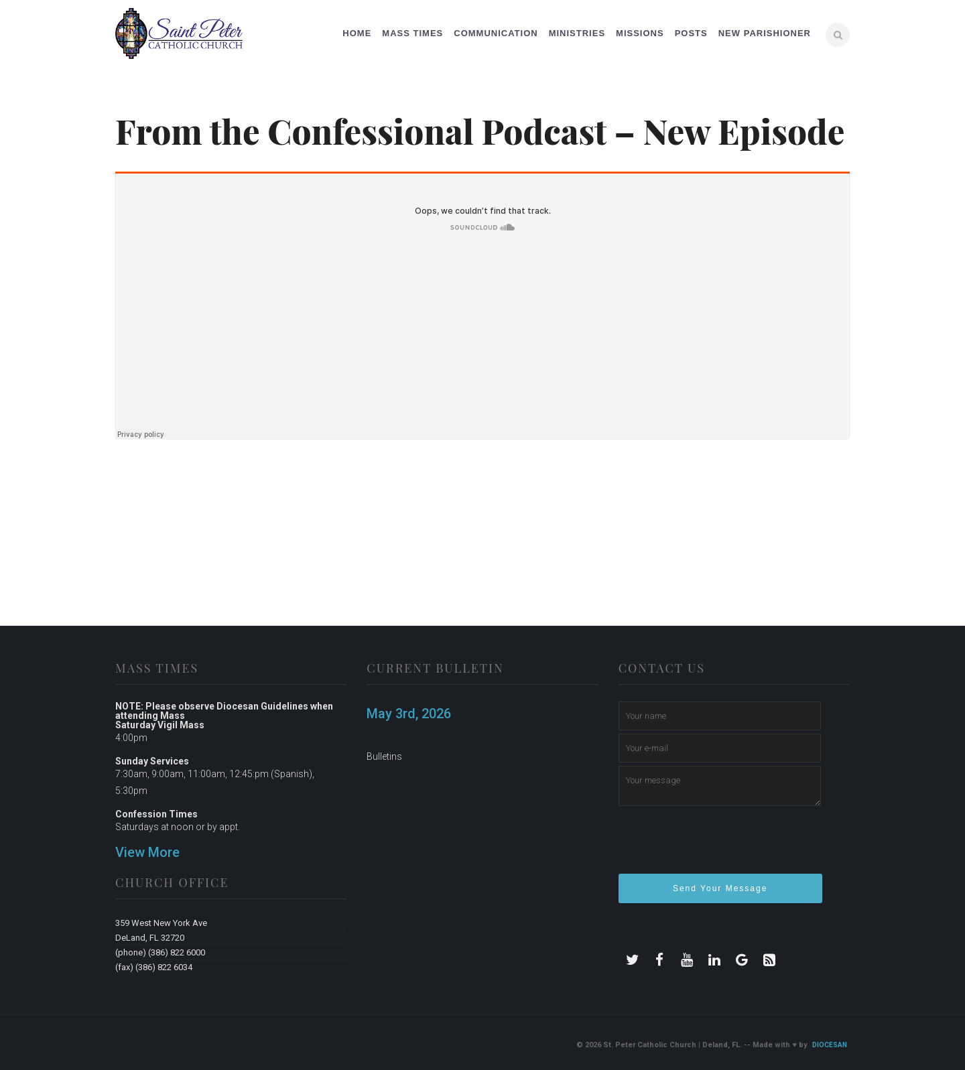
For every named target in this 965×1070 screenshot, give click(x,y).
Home (356, 33)
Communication (495, 33)
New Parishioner (764, 33)
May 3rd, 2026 (409, 714)
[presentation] (720, 845)
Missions (640, 33)
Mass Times (412, 33)
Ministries (577, 33)
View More (147, 852)
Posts (691, 33)
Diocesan (829, 1045)
